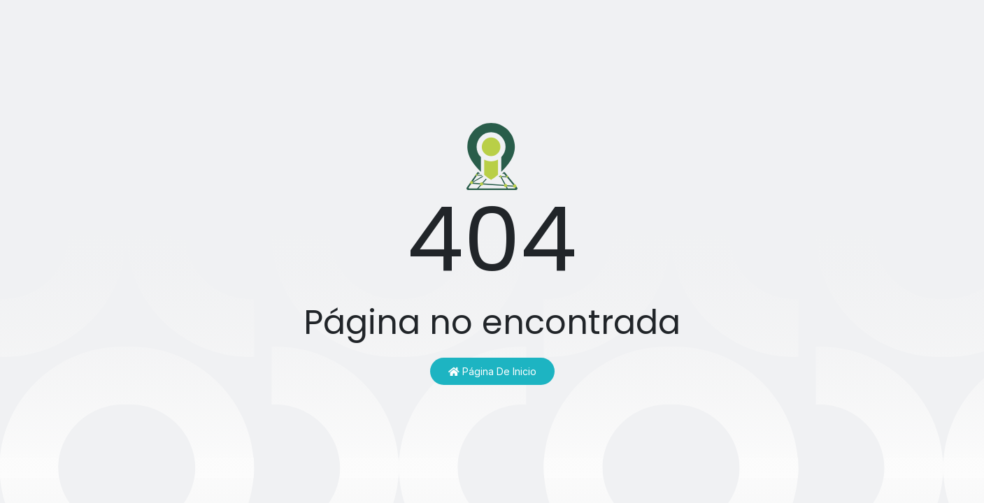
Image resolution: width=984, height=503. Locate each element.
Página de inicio (492, 371)
